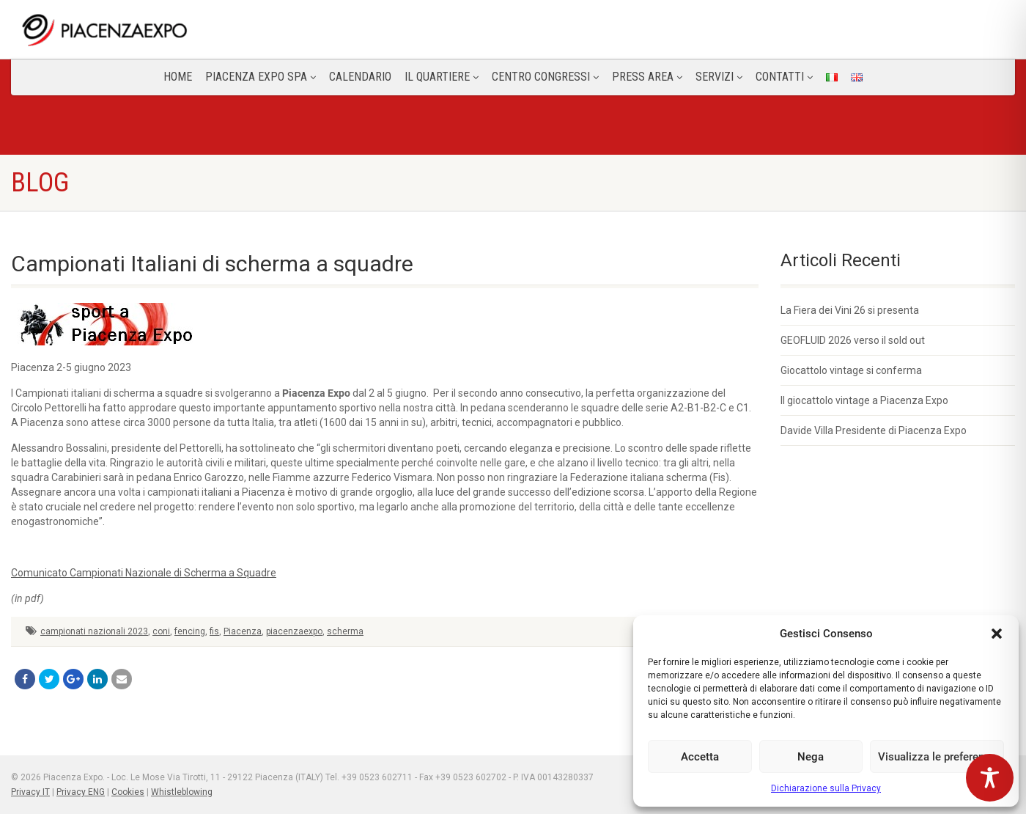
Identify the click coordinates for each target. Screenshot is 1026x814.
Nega (810, 756)
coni (161, 631)
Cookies (127, 792)
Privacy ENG (80, 792)
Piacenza (243, 631)
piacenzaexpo (294, 631)
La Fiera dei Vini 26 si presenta (849, 310)
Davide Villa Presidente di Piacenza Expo (873, 430)
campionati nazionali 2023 (94, 631)
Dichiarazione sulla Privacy (826, 788)
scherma (345, 631)
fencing (189, 631)
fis (214, 631)
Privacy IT (30, 792)
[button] (996, 633)
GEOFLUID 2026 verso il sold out (852, 340)
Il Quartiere (442, 77)
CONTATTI (784, 77)
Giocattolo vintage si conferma (851, 370)
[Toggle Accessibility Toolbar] (989, 777)
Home (177, 77)
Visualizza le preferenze (937, 756)
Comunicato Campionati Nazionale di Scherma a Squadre (143, 573)
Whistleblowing (182, 792)
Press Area (647, 77)
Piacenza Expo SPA (260, 77)
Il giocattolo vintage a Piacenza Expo (864, 400)
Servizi (718, 77)
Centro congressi (545, 77)
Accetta (700, 756)
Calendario (360, 77)
